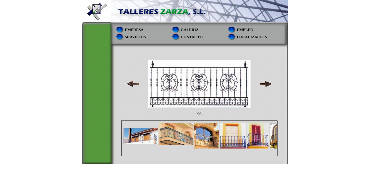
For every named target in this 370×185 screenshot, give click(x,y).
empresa (134, 30)
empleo (245, 30)
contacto (191, 37)
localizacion (252, 37)
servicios (135, 37)
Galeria (190, 30)
